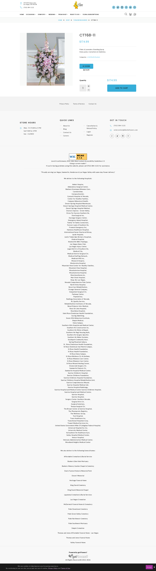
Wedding (52, 14)
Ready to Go (75, 14)
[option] (46, 59)
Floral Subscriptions (91, 14)
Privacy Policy (64, 104)
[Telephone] (21, 7)
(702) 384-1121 (29, 7)
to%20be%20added (80, 20)
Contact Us (93, 104)
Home (22, 14)
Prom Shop (62, 14)
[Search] (125, 14)
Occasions (30, 14)
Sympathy (41, 14)
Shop (68, 20)
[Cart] (130, 14)
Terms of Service (79, 104)
